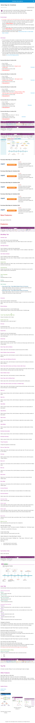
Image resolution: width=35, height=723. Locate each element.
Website (17, 720)
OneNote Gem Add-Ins (17, 1)
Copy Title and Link (30, 7)
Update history (3, 689)
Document (2, 690)
